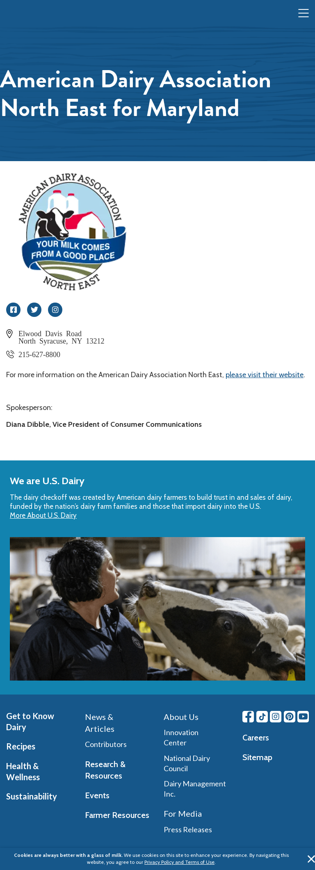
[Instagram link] (275, 716)
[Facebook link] (248, 716)
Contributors (106, 744)
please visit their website (265, 374)
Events (97, 795)
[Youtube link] (303, 716)
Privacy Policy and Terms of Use (179, 862)
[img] (23, 13)
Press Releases (188, 829)
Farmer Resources (117, 815)
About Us (181, 717)
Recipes (20, 746)
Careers (255, 737)
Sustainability (31, 796)
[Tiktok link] (262, 716)
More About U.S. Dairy (43, 515)
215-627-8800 (39, 354)
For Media (183, 813)
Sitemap (257, 757)
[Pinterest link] (289, 716)
